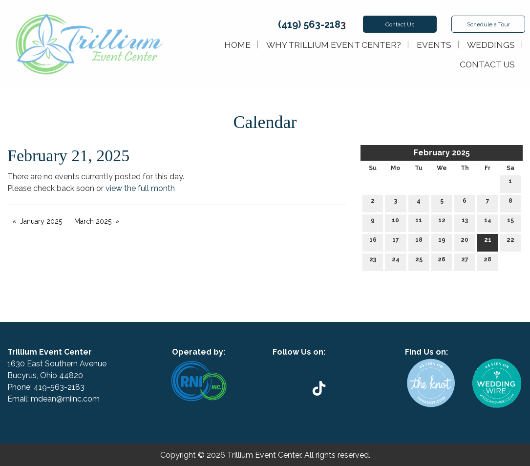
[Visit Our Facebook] (323, 363)
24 (396, 261)
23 (372, 261)
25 (419, 261)
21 (487, 242)
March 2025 (92, 221)
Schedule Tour (488, 24)
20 (464, 242)
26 (441, 261)
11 (418, 222)
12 (441, 222)
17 (395, 242)
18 (419, 242)
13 (465, 222)
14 (487, 222)
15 (510, 222)
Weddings (491, 45)
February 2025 (442, 152)
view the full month (140, 188)
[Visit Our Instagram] (339, 363)
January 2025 (41, 221)
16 (373, 242)
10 (395, 222)
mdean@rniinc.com (65, 398)
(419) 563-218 (309, 24)
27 (464, 261)
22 (510, 242)
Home (237, 45)
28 (487, 261)
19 (441, 242)
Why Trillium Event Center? (333, 45)
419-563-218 (57, 387)
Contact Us (399, 24)
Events (434, 45)
